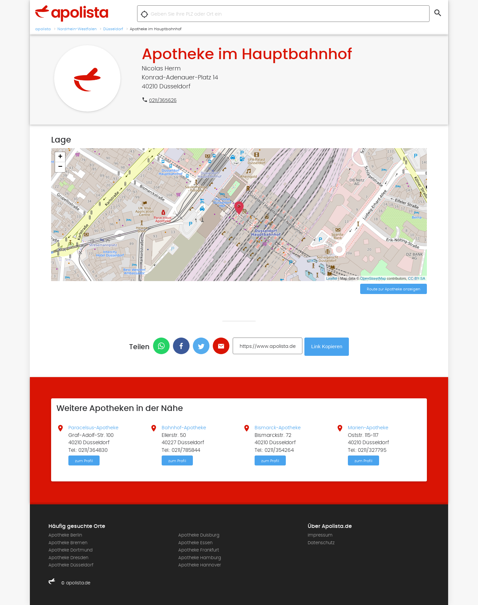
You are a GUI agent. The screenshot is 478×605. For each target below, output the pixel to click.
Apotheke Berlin (65, 535)
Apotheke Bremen (67, 542)
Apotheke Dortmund (70, 550)
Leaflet (331, 278)
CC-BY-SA (416, 278)
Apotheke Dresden (68, 557)
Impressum (320, 535)
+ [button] (60, 157)
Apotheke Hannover (199, 564)
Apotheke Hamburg (199, 557)
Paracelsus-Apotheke (94, 427)
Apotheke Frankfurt (198, 550)
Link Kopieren (327, 346)
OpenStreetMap (373, 278)
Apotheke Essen (195, 542)
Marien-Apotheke (369, 427)
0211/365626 (164, 100)
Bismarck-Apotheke (279, 427)
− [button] (60, 167)
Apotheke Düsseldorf (70, 564)
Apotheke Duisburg (198, 535)
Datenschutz (321, 542)
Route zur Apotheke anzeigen (393, 289)
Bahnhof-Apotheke (185, 427)
